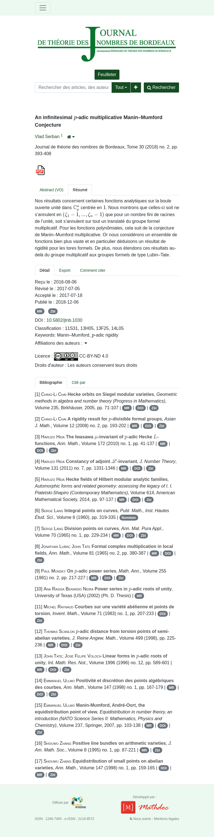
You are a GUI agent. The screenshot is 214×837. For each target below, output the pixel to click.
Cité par (78, 382)
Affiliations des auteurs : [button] (61, 343)
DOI (141, 408)
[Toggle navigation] (43, 7)
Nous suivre (141, 819)
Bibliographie (51, 382)
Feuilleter (107, 74)
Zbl (52, 311)
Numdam (128, 518)
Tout (119, 87)
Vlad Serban (48, 136)
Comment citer (92, 270)
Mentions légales (166, 819)
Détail (45, 270)
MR (39, 311)
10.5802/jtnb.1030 (64, 320)
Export (64, 270)
